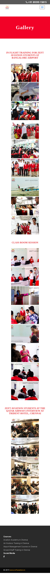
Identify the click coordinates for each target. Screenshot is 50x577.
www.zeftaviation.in (17, 570)
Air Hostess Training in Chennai (16, 543)
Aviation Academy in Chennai (15, 540)
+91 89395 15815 (37, 2)
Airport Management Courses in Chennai (20, 547)
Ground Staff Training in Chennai (16, 550)
